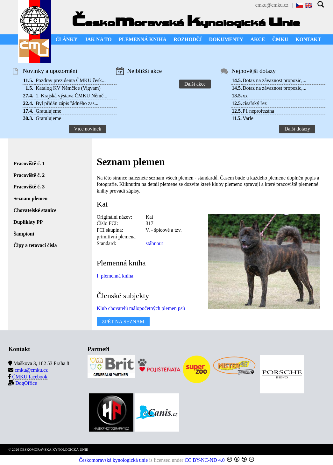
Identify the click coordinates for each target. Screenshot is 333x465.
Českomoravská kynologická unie (113, 460)
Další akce (195, 84)
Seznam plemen (30, 198)
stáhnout (154, 243)
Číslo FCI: (107, 223)
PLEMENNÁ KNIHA (142, 39)
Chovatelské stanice (34, 210)
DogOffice (26, 383)
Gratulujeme (48, 111)
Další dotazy (297, 128)
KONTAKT (308, 39)
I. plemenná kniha (115, 275)
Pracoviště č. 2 (29, 175)
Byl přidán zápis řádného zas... (67, 103)
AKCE (257, 39)
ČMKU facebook (29, 376)
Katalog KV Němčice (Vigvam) (68, 88)
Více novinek (87, 128)
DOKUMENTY (226, 39)
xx (245, 95)
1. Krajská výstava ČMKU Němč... (71, 95)
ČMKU (280, 39)
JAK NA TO (98, 39)
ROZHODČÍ (188, 39)
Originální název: (114, 217)
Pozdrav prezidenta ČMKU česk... (71, 80)
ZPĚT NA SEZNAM (123, 321)
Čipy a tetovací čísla (35, 245)
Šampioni (23, 233)
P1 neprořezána (258, 111)
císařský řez (255, 103)
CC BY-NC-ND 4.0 (205, 460)
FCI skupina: (110, 230)
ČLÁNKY (66, 39)
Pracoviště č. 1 (29, 163)
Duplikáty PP (28, 222)
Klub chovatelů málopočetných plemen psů (141, 308)
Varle (248, 118)
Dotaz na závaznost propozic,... (274, 80)
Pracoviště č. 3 (29, 186)
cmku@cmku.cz (271, 5)
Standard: (106, 243)
